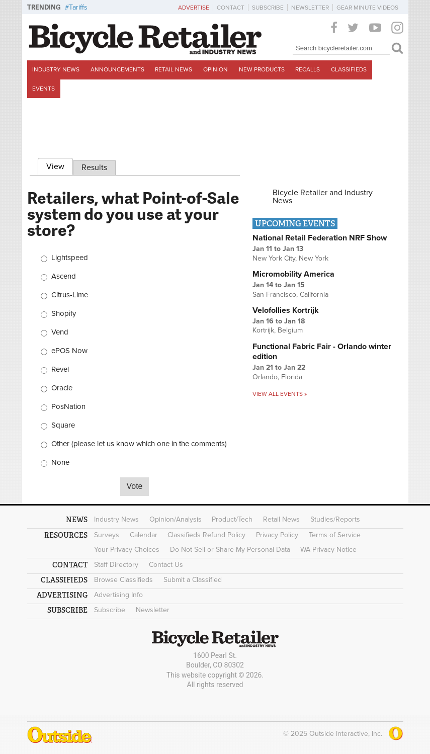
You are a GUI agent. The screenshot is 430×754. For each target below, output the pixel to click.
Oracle (61, 388)
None (60, 462)
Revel (60, 369)
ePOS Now (69, 351)
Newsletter (310, 7)
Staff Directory (116, 564)
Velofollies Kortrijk (285, 310)
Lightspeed (69, 258)
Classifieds (349, 69)
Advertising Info (118, 595)
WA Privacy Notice (328, 549)
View (59, 165)
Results (94, 167)
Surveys (106, 535)
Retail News (173, 69)
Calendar (143, 535)
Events (43, 88)
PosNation (68, 406)
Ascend (63, 276)
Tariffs (78, 7)
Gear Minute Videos (367, 7)
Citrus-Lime (69, 295)
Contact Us (166, 564)
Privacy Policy (277, 535)
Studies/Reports (335, 519)
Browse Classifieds (123, 579)
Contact (230, 7)
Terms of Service (335, 535)
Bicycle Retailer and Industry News (323, 197)
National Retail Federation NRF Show (319, 238)
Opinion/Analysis (175, 519)
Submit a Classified (192, 579)
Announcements (117, 69)
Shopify (63, 313)
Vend (59, 332)
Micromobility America (293, 274)
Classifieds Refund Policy (206, 535)
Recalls (307, 69)
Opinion (215, 69)
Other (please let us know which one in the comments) (139, 444)
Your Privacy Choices (126, 549)
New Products (262, 69)
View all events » (279, 393)
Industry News (55, 69)
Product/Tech (232, 519)
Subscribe (268, 7)
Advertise (193, 7)
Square (63, 425)
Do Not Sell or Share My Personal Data (230, 549)
